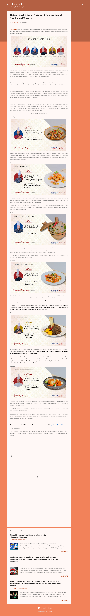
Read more (64, 552)
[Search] (82, 4)
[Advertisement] (77, 37)
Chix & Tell (16, 4)
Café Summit (13, 29)
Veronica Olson (49, 611)
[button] (66, 14)
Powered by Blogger (45, 608)
